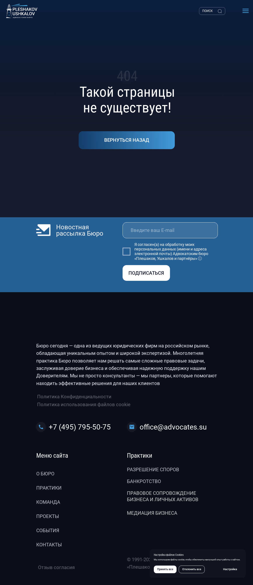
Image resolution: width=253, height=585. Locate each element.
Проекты (47, 516)
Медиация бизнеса (152, 513)
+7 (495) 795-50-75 (80, 427)
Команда (48, 502)
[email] (170, 230)
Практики (49, 488)
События (47, 530)
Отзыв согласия (56, 567)
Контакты (49, 544)
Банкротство (144, 481)
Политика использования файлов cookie (83, 404)
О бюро (45, 473)
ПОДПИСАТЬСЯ (146, 273)
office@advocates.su (173, 427)
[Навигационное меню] (246, 11)
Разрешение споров (153, 469)
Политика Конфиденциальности (74, 396)
